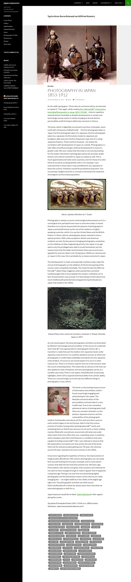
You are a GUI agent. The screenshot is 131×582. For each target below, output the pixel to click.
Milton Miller (96, 542)
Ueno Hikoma (91, 559)
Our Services (105, 3)
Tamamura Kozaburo (87, 554)
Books (95, 3)
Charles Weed (55, 524)
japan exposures (11, 3)
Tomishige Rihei (55, 559)
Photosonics (8, 38)
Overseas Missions (82, 548)
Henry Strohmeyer (73, 533)
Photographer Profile (10, 35)
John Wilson (85, 539)
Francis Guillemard (68, 530)
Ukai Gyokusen (55, 562)
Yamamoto (54, 568)
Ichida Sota (71, 536)
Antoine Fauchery (71, 515)
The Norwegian (88, 556)
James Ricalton (55, 539)
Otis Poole (68, 548)
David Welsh (67, 524)
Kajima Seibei (98, 539)
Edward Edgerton (82, 524)
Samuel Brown (55, 551)
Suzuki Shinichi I (85, 551)
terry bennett (55, 556)
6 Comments (79, 100)
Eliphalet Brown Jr (57, 527)
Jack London (84, 536)
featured (96, 527)
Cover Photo (8, 20)
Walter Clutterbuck (86, 562)
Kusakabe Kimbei (67, 542)
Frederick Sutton (56, 533)
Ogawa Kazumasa (74, 545)
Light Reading (8, 26)
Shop (88, 3)
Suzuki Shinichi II (55, 554)
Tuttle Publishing (83, 494)
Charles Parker (88, 521)
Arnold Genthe (86, 515)
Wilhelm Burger (55, 565)
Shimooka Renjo (70, 551)
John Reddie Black (71, 539)
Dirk (69, 100)
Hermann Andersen (57, 536)
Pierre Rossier (97, 548)
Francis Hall (83, 530)
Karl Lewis (54, 542)
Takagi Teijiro (70, 554)
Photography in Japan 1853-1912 (72, 92)
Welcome (118, 3)
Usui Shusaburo (70, 562)
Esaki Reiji (85, 527)
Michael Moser (82, 542)
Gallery (6, 23)
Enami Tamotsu (73, 527)
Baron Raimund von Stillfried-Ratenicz (64, 521)
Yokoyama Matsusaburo (70, 568)
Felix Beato (54, 530)
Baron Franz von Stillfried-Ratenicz (63, 518)
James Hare (96, 536)
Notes (6, 32)
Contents (77, 3)
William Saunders (86, 565)
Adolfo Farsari (55, 515)
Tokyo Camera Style (11, 52)
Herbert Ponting (89, 533)
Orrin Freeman (55, 548)
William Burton (71, 565)
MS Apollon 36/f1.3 (10, 114)
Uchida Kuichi (78, 559)
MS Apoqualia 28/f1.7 (11, 103)
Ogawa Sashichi (90, 545)
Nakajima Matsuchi (57, 545)
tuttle (66, 559)
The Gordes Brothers (71, 556)
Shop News (7, 44)
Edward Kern (97, 524)
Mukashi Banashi (9, 29)
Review (50, 86)
